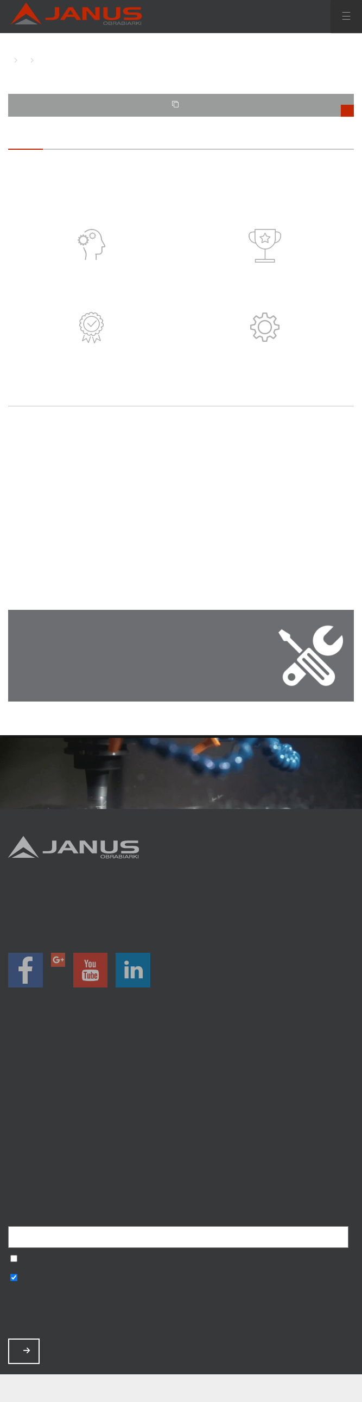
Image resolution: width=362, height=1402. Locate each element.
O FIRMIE (22, 60)
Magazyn (181, 1092)
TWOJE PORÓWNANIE (263, 108)
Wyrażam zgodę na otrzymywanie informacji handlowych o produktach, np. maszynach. (13, 1278)
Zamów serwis (181, 1134)
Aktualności (181, 1120)
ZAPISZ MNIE (26, 1350)
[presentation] (90, 1312)
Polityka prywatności (181, 1163)
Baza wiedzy (181, 1149)
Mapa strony (181, 1177)
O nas (181, 1106)
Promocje (181, 1078)
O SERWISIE (38, 60)
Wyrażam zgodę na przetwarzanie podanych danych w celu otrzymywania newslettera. (13, 1259)
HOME (11, 60)
